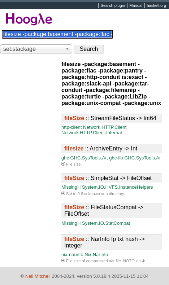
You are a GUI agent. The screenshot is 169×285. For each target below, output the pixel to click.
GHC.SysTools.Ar (88, 158)
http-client (71, 127)
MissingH (71, 187)
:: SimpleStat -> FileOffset (108, 178)
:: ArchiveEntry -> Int (100, 148)
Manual (135, 6)
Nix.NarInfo (96, 254)
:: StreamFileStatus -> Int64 (110, 118)
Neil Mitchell (38, 276)
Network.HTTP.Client (104, 127)
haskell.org (156, 6)
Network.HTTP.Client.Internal (91, 132)
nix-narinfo (72, 254)
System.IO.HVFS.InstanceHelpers (117, 187)
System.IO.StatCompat (106, 223)
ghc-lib (116, 158)
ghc (65, 158)
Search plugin (113, 6)
